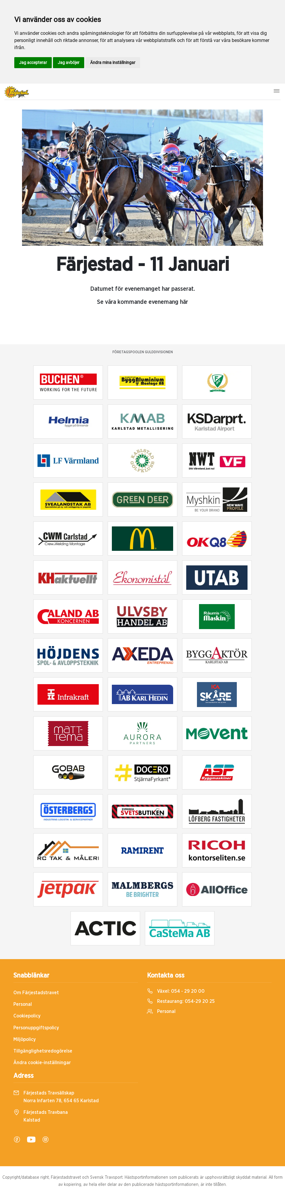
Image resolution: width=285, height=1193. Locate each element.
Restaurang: (181, 1001)
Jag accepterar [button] (33, 62)
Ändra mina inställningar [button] (112, 62)
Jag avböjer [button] (68, 62)
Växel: (176, 991)
